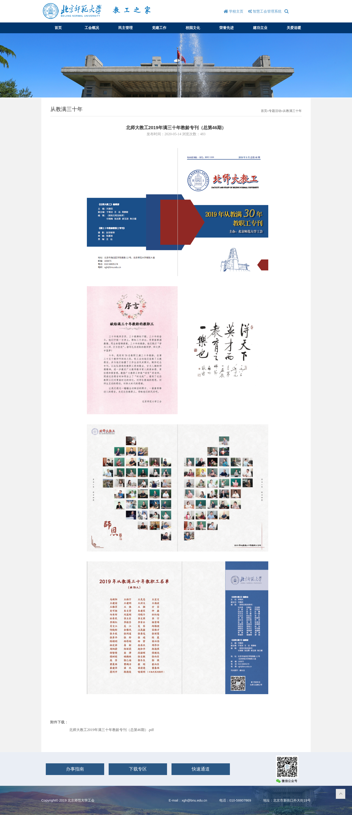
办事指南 (75, 768)
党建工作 (159, 28)
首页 (58, 28)
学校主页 (233, 11)
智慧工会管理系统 (264, 11)
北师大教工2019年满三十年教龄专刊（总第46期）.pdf (111, 730)
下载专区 (138, 768)
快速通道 (201, 768)
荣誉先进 (226, 28)
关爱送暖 (294, 28)
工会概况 (92, 28)
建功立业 (260, 28)
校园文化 (193, 28)
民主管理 (125, 28)
